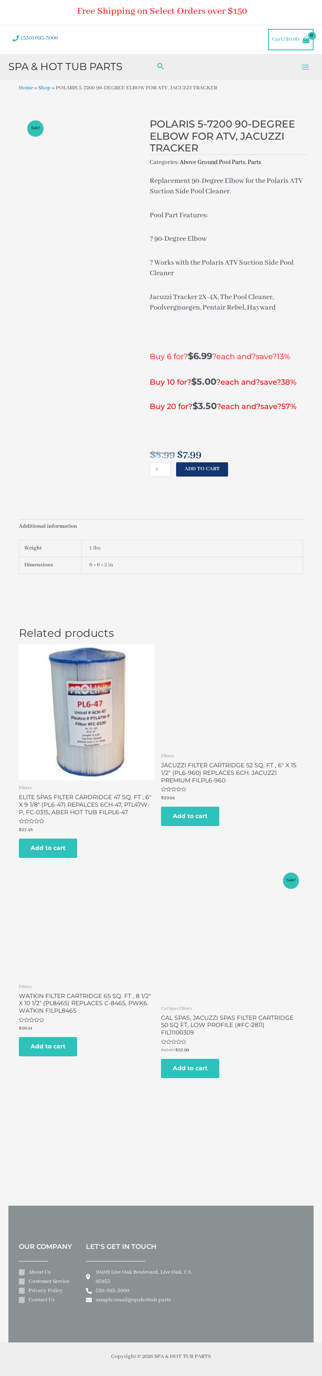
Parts (254, 162)
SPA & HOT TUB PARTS (65, 66)
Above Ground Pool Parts (212, 162)
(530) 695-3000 (39, 38)
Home (26, 88)
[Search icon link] (161, 67)
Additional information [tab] (48, 526)
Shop (44, 88)
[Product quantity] (160, 469)
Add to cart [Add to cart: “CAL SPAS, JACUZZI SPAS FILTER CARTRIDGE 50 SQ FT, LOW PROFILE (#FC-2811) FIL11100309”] (190, 1068)
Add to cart (202, 469)
